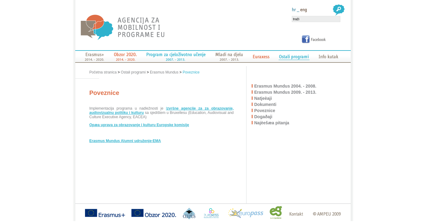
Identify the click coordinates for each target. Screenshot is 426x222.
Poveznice (191, 72)
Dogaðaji (263, 116)
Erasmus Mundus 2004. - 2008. (285, 86)
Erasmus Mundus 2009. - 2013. (285, 92)
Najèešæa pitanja (272, 122)
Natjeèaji (263, 98)
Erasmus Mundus (164, 72)
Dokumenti (265, 104)
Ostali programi (133, 72)
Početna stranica (103, 72)
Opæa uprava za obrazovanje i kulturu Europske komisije (139, 125)
